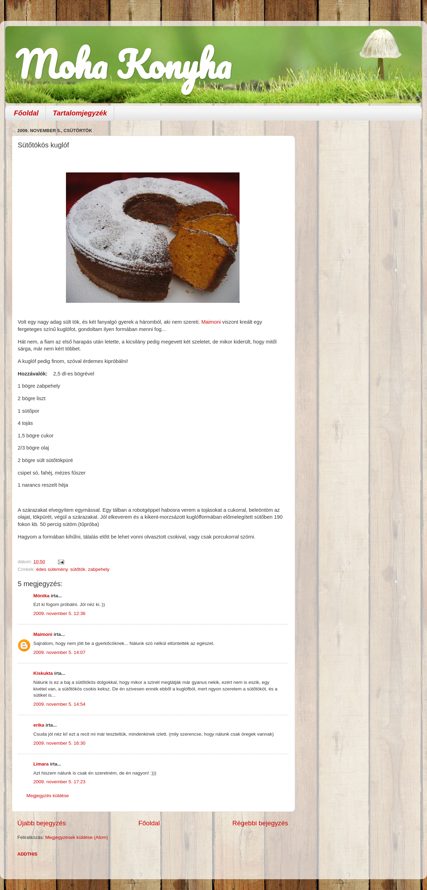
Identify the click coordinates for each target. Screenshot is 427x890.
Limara (41, 764)
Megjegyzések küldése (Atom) (76, 837)
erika (38, 725)
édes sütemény (52, 569)
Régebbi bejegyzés (260, 823)
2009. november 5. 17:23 (59, 781)
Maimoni (211, 322)
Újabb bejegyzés (41, 823)
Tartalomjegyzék (80, 113)
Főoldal (26, 113)
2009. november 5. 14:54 (59, 704)
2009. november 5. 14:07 (59, 652)
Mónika (41, 595)
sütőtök (77, 569)
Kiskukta (43, 673)
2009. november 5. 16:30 (59, 743)
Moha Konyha (123, 64)
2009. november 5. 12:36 (59, 613)
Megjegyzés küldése (47, 795)
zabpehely (98, 569)
